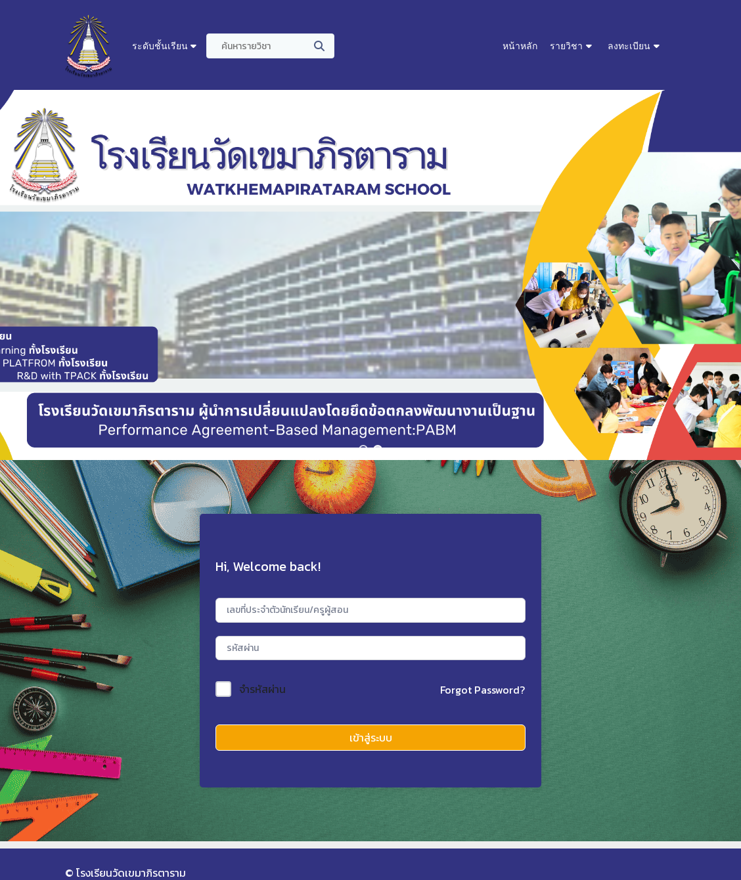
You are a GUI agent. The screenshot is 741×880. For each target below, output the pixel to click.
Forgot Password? (482, 690)
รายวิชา (566, 46)
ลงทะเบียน (629, 46)
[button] (363, 449)
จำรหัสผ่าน (262, 689)
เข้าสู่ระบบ (370, 737)
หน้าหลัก (520, 46)
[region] (370, 275)
